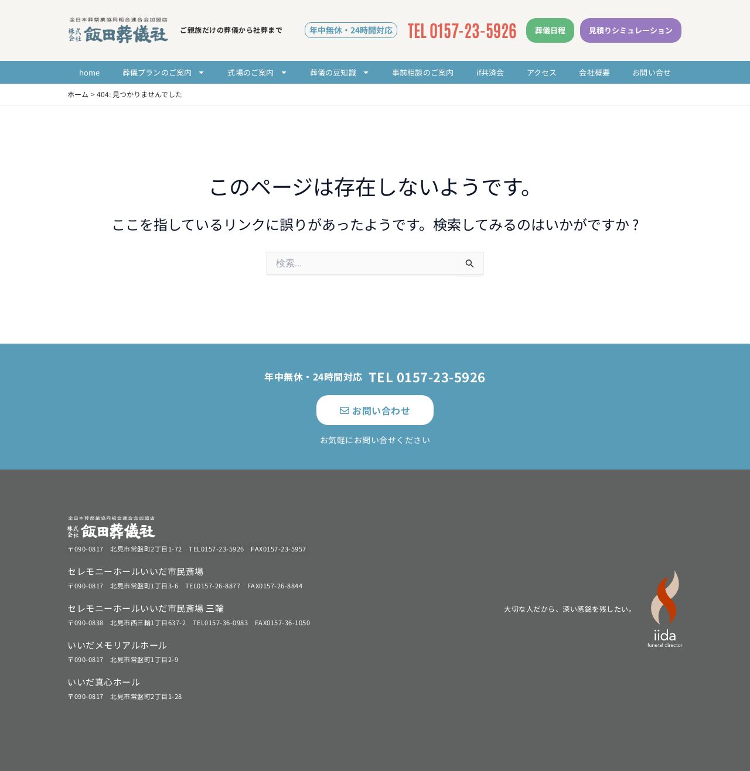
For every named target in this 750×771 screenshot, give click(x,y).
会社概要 (594, 72)
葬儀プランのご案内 (164, 72)
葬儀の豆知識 (340, 72)
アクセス (542, 72)
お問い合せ (651, 72)
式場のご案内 (257, 72)
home (89, 72)
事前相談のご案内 (423, 72)
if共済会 (490, 72)
